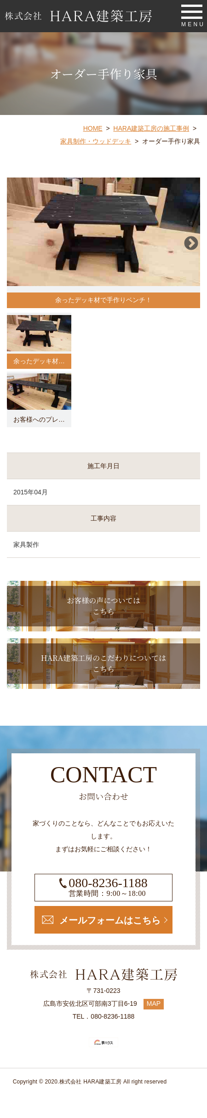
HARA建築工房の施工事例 (151, 128)
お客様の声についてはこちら (103, 606)
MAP (154, 1003)
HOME (93, 128)
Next (190, 243)
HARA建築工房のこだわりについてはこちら (103, 663)
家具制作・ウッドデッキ (95, 141)
